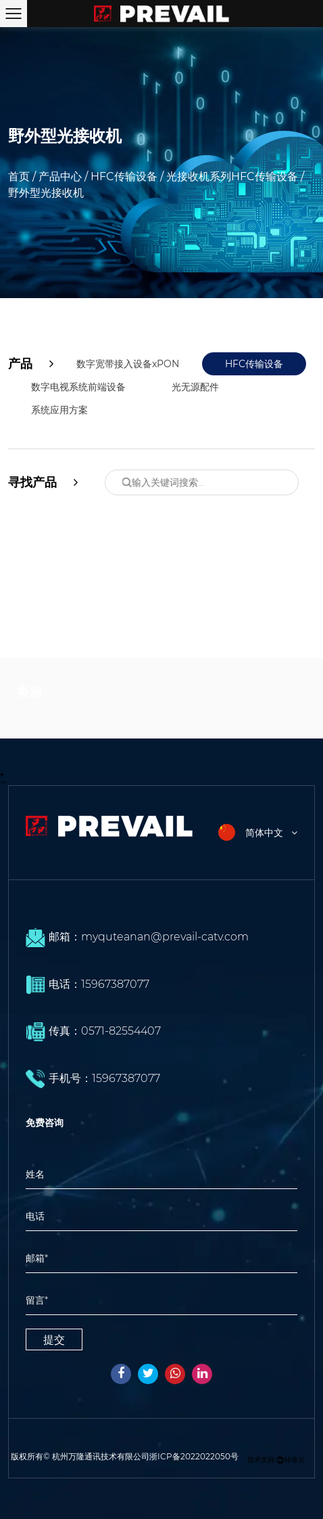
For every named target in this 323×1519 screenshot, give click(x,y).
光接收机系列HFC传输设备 (232, 176)
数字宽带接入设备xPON (127, 364)
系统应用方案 (59, 410)
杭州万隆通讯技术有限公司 (100, 1456)
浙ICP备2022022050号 (194, 1456)
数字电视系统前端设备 (78, 387)
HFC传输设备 (124, 176)
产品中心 (60, 176)
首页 (19, 176)
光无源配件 (195, 387)
